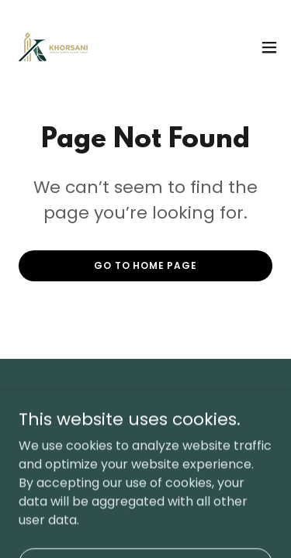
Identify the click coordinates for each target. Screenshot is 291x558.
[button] (269, 47)
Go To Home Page (145, 265)
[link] (53, 47)
